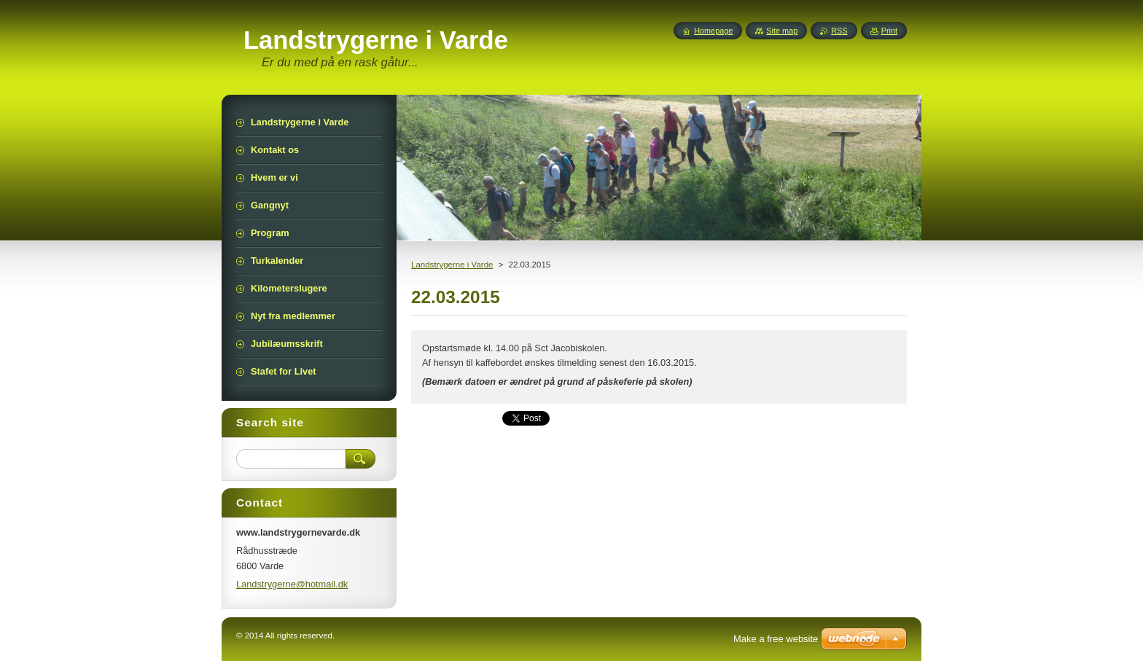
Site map (781, 30)
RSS (839, 30)
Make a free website (775, 638)
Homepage (713, 30)
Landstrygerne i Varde (452, 264)
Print (889, 30)
